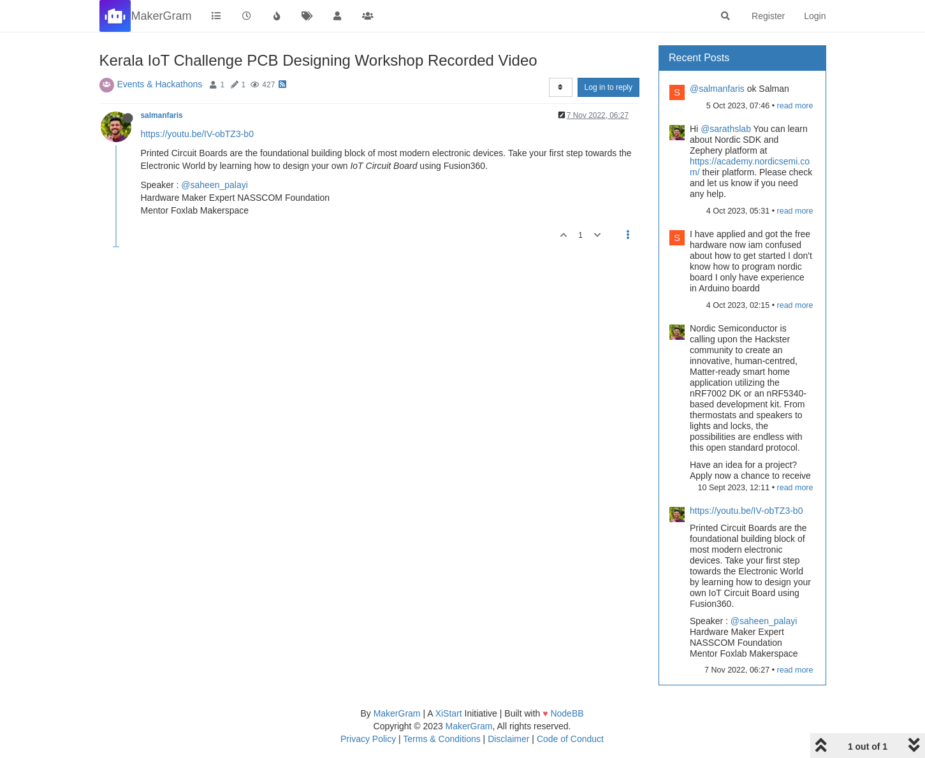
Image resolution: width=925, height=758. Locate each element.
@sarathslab (726, 129)
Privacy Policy (368, 739)
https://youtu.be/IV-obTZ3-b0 (197, 134)
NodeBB (566, 713)
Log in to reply (608, 87)
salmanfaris (162, 115)
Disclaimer (508, 739)
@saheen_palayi (214, 185)
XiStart (448, 713)
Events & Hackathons (160, 84)
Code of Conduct (570, 739)
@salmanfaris (717, 89)
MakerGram (397, 713)
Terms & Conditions (441, 739)
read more (795, 105)
